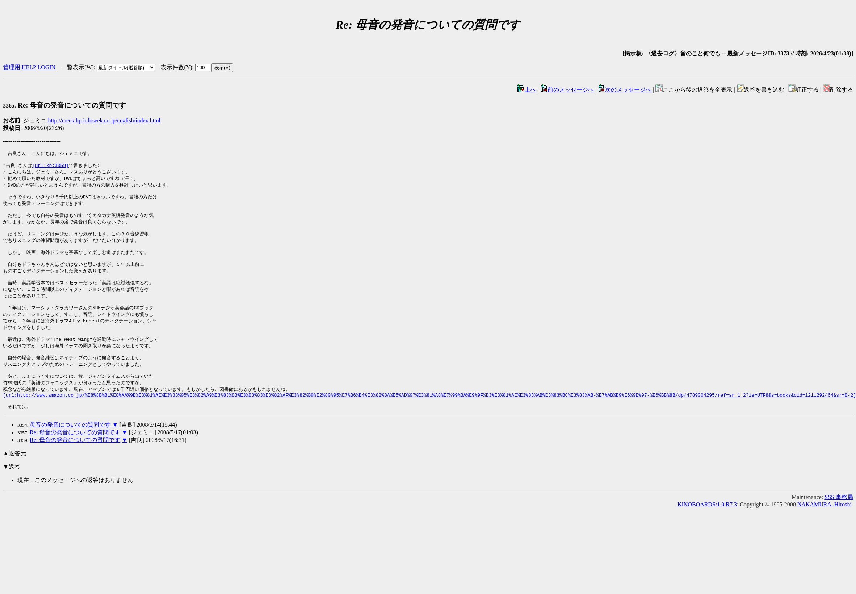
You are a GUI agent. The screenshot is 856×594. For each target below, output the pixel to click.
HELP (29, 67)
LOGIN (46, 67)
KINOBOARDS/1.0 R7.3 (707, 529)
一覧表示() (77, 67)
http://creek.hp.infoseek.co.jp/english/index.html (104, 120)
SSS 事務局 (838, 522)
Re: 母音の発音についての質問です (64, 105)
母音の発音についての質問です (70, 449)
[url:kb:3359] (50, 167)
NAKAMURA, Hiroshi (824, 529)
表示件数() (176, 67)
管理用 (11, 67)
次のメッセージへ (624, 90)
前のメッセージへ (567, 90)
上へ (526, 90)
